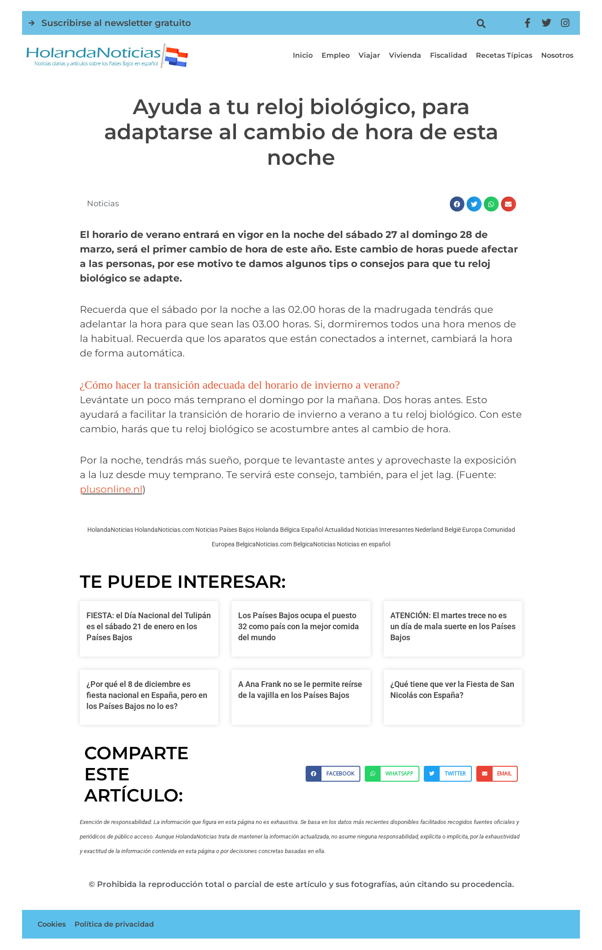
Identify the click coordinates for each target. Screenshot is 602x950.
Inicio (303, 55)
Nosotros (557, 55)
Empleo (336, 55)
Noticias (103, 203)
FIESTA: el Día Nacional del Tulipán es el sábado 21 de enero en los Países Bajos (148, 626)
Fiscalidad (448, 55)
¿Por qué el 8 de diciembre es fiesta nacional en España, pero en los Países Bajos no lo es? (146, 695)
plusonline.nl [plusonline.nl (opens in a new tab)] (111, 489)
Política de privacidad (114, 924)
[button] (481, 23)
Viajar (369, 55)
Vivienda (405, 55)
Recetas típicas (504, 55)
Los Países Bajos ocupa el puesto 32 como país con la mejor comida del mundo (298, 626)
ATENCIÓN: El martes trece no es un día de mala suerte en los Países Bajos (453, 626)
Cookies (51, 924)
